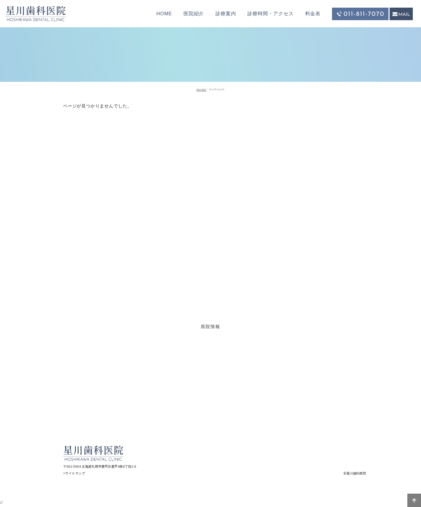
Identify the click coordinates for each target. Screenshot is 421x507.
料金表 (313, 13)
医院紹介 (193, 13)
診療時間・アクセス (270, 13)
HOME (164, 13)
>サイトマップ (74, 473)
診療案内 (225, 13)
